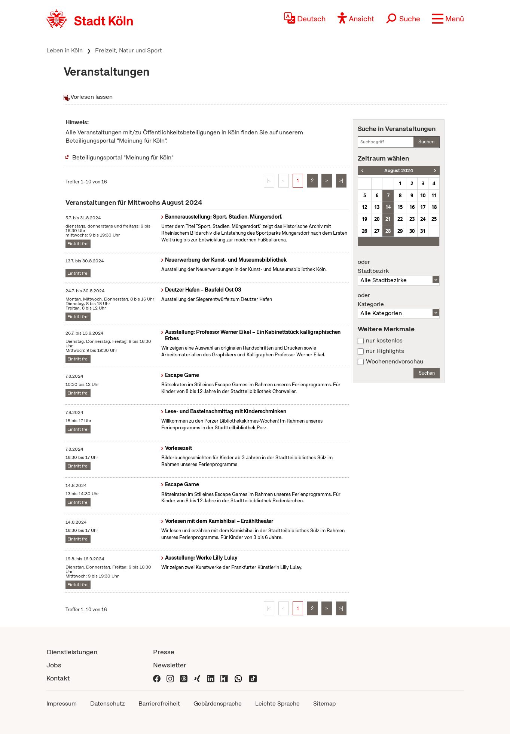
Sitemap (324, 703)
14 (388, 207)
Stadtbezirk (399, 266)
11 (434, 195)
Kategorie (399, 300)
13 (376, 207)
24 (422, 219)
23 (412, 219)
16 (412, 207)
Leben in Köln (64, 50)
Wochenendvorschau (394, 362)
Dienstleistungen (71, 652)
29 (400, 231)
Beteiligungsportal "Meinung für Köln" (123, 157)
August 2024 (398, 170)
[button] (448, 18)
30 (412, 231)
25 (434, 219)
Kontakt (58, 678)
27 (376, 231)
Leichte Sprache (277, 703)
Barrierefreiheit (159, 703)
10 (422, 195)
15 (400, 207)
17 (422, 207)
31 (422, 231)
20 (376, 219)
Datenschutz (107, 703)
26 (364, 231)
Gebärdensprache (217, 703)
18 (434, 207)
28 (388, 231)
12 (364, 207)
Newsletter (169, 665)
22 (400, 219)
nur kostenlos (384, 341)
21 (388, 219)
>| (341, 180)
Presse (163, 652)
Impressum (61, 703)
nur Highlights (385, 351)
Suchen (426, 141)
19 (364, 219)
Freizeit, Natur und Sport (128, 50)
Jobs (53, 665)
